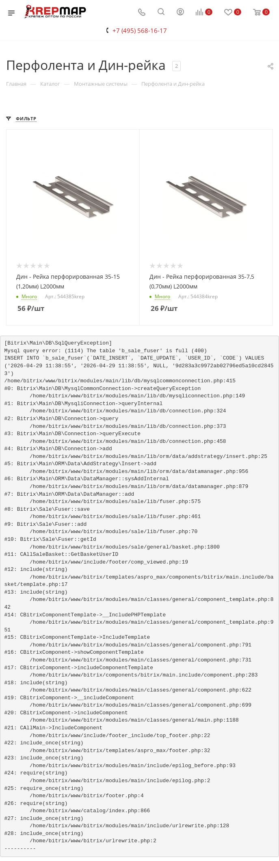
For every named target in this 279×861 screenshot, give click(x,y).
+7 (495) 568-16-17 (139, 30)
